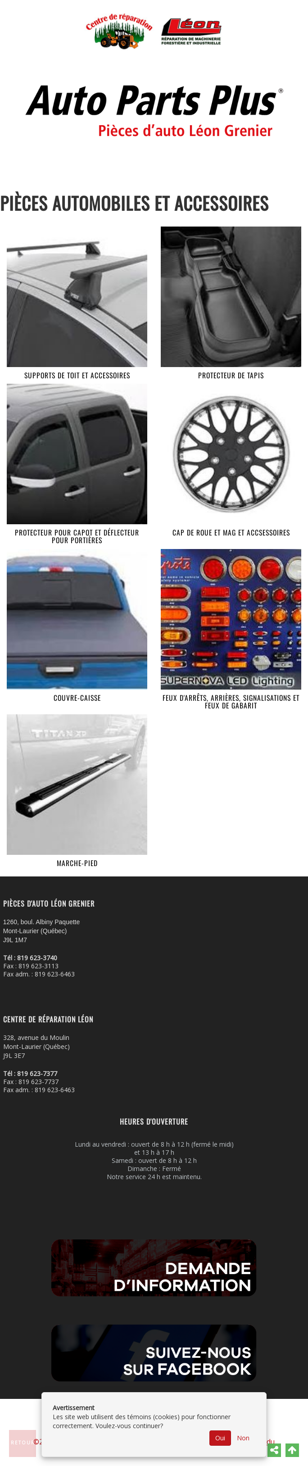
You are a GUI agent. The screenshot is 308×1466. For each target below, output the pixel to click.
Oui (220, 1438)
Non (243, 1438)
